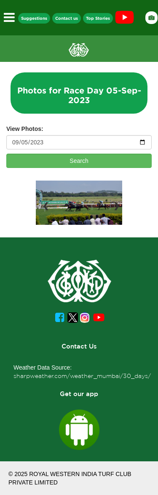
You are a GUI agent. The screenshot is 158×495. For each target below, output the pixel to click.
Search (79, 160)
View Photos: (24, 128)
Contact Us (79, 346)
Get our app (79, 393)
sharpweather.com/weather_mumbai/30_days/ (82, 376)
